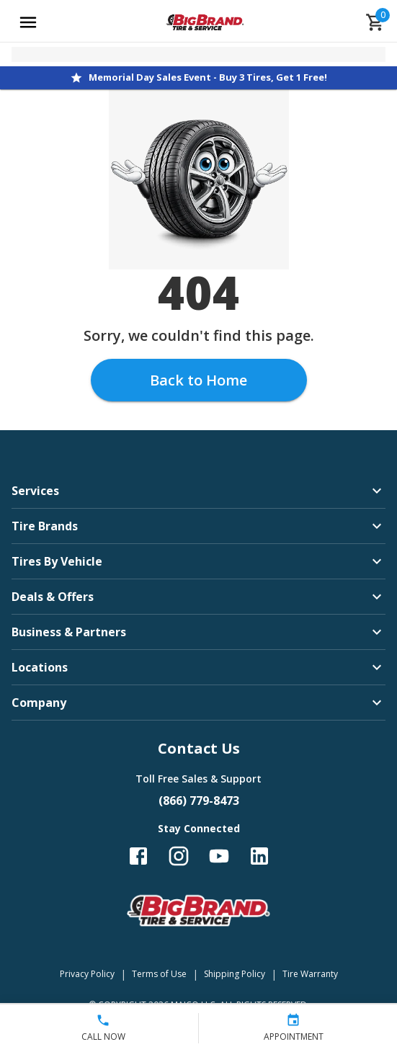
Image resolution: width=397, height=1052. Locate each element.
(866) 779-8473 (199, 800)
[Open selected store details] (198, 54)
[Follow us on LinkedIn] (259, 856)
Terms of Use (159, 974)
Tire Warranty (310, 974)
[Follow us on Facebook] (138, 856)
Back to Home (198, 380)
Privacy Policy (87, 974)
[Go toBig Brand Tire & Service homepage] (205, 22)
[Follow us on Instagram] (178, 856)
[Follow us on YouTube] (219, 856)
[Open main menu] (28, 22)
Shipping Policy (234, 974)
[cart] (375, 22)
